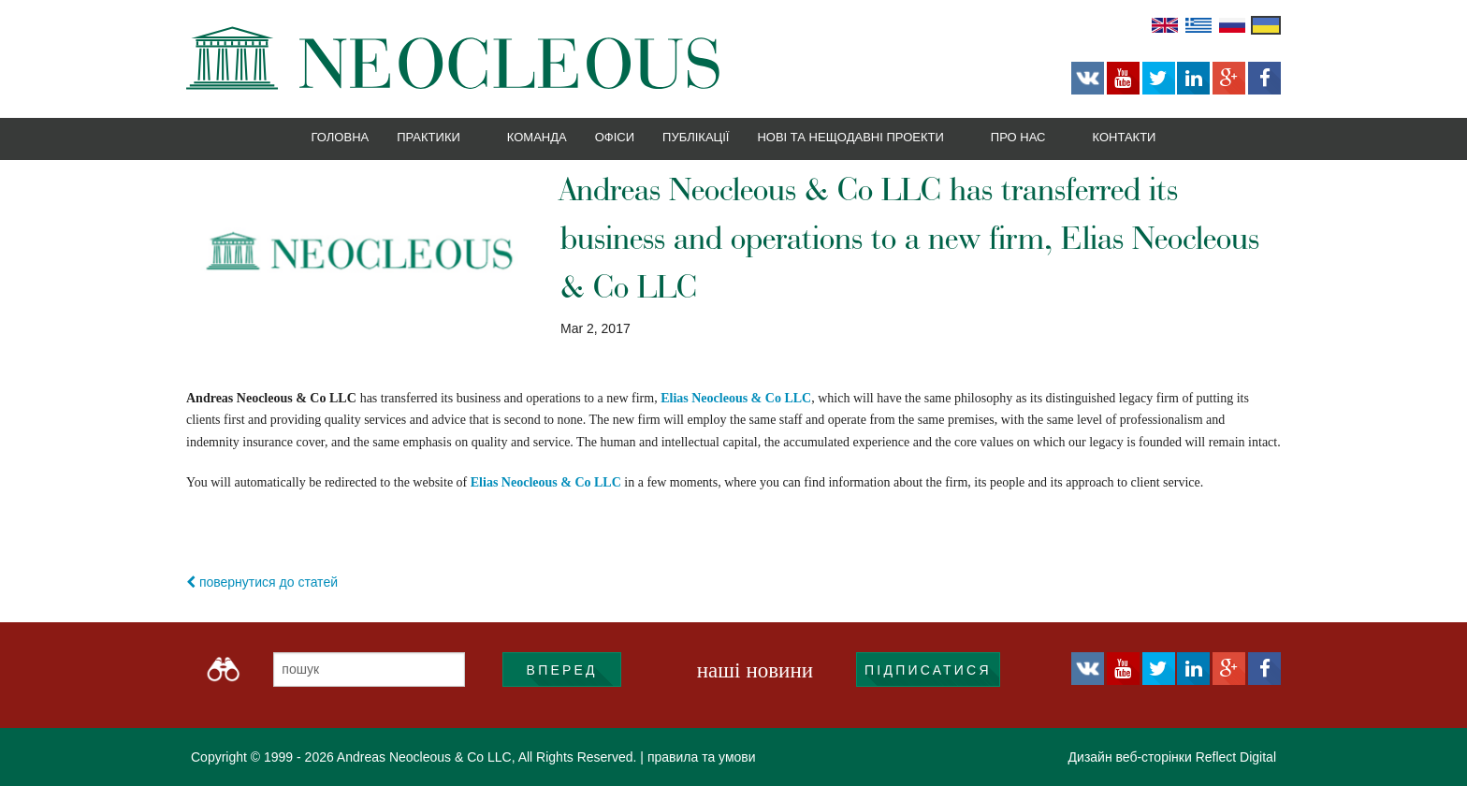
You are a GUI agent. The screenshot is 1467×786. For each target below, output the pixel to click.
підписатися (928, 669)
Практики (428, 137)
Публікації (695, 137)
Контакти (1123, 137)
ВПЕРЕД (562, 669)
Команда (537, 137)
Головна (341, 137)
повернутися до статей (262, 582)
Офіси (614, 137)
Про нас (1018, 137)
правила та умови (701, 757)
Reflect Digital (1236, 757)
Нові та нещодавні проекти (850, 137)
